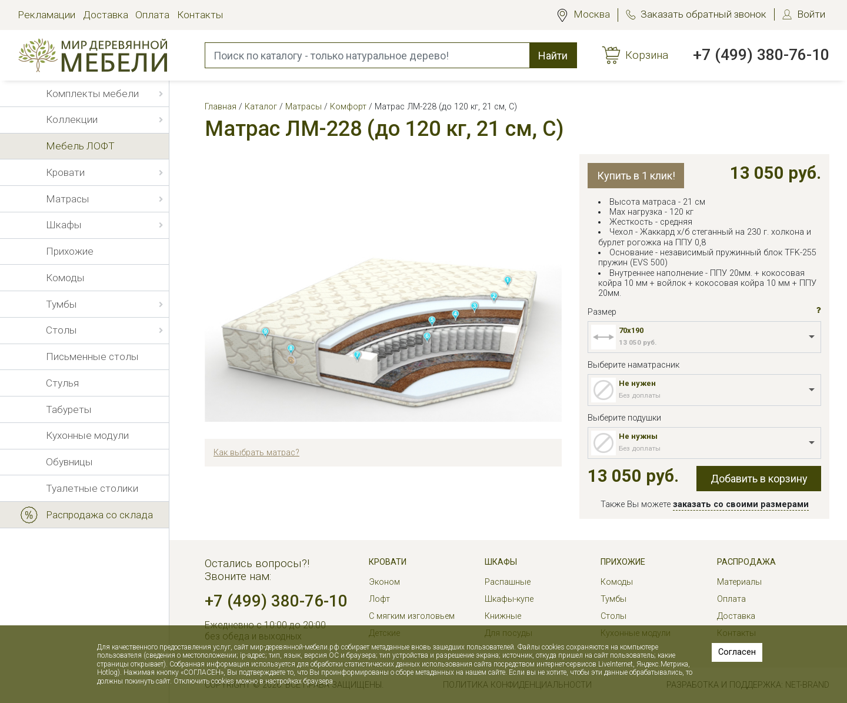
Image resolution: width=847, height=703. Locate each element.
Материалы (739, 582)
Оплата (152, 15)
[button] (818, 310)
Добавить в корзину (759, 478)
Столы (613, 616)
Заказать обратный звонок (703, 14)
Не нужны (638, 436)
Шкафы (501, 562)
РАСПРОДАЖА (746, 562)
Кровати (387, 562)
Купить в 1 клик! (636, 175)
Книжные (503, 616)
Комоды (617, 582)
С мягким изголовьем (412, 616)
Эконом (384, 582)
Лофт (379, 599)
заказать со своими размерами (741, 504)
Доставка (105, 15)
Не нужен (637, 383)
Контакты (200, 15)
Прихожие (623, 562)
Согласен (737, 652)
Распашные (508, 582)
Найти (553, 55)
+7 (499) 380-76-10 (761, 54)
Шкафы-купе (509, 599)
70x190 (631, 330)
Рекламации (46, 15)
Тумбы (613, 599)
